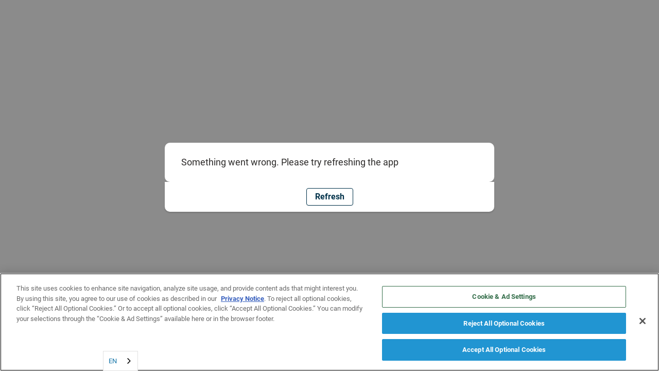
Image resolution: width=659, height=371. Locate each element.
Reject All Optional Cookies (504, 323)
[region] (329, 322)
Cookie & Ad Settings (504, 296)
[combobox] (120, 361)
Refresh (329, 196)
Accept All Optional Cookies (504, 349)
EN (113, 361)
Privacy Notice (242, 298)
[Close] (642, 321)
